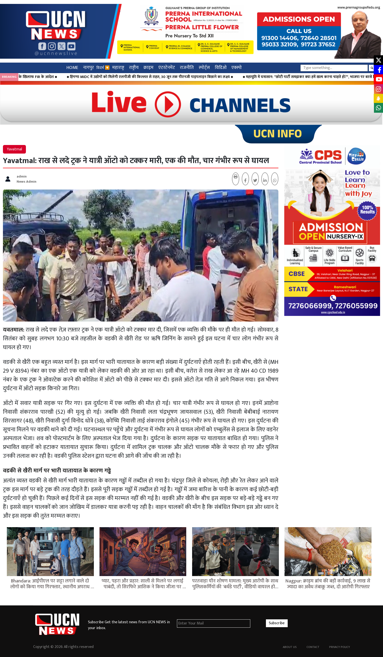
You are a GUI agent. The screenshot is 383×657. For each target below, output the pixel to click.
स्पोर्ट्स (204, 67)
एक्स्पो (236, 67)
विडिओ (221, 67)
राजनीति (187, 67)
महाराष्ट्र (118, 67)
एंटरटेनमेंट (166, 67)
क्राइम (148, 67)
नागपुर (88, 67)
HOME (72, 67)
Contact (312, 647)
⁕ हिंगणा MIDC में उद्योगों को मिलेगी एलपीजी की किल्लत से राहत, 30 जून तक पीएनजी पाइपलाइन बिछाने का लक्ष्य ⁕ (170, 77)
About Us (290, 647)
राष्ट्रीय (134, 67)
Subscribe (277, 623)
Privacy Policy (339, 647)
